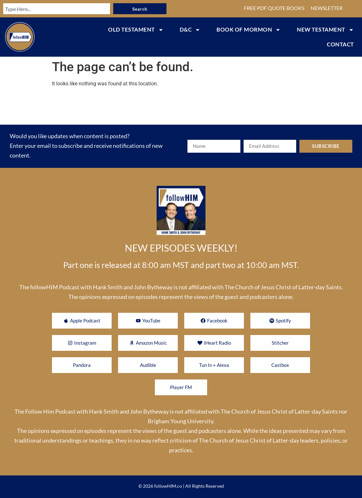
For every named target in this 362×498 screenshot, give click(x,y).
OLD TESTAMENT (136, 30)
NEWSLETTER (327, 8)
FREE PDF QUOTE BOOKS (274, 8)
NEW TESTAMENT (325, 30)
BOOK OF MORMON (248, 30)
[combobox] (55, 8)
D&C (190, 30)
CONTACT (340, 44)
